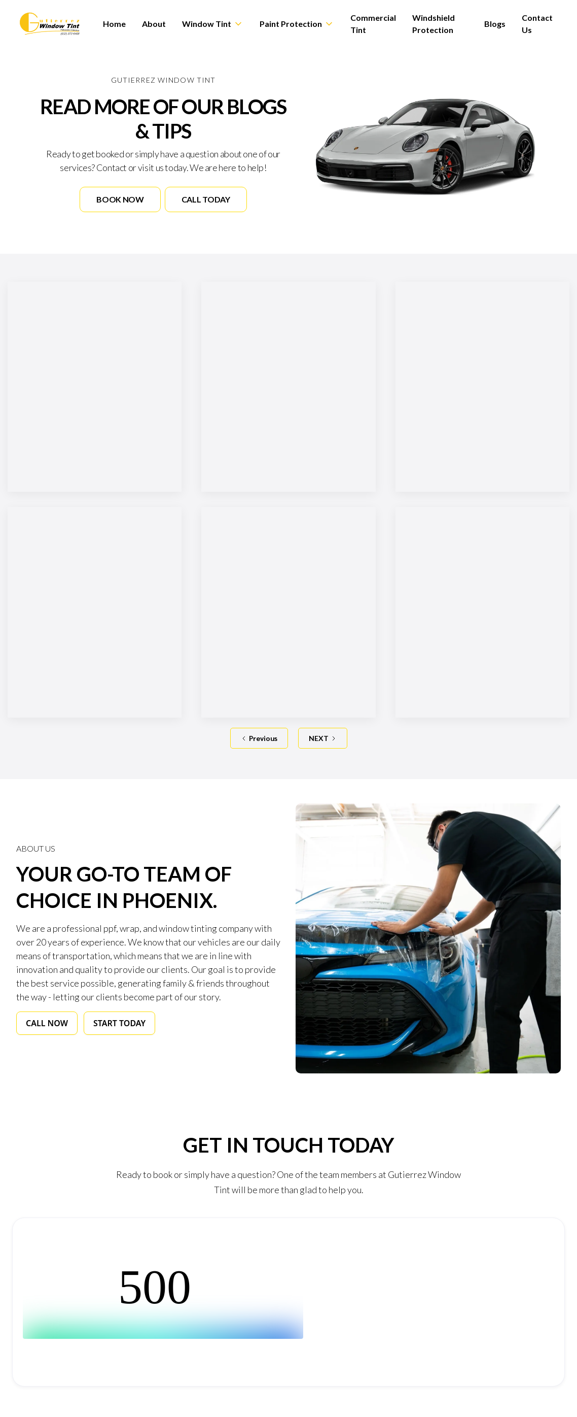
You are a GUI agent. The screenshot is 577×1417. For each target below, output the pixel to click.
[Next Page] (322, 738)
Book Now (119, 199)
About (154, 23)
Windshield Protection (433, 24)
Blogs (495, 23)
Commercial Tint (373, 24)
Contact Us (537, 24)
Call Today (206, 199)
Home (114, 23)
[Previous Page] (259, 738)
